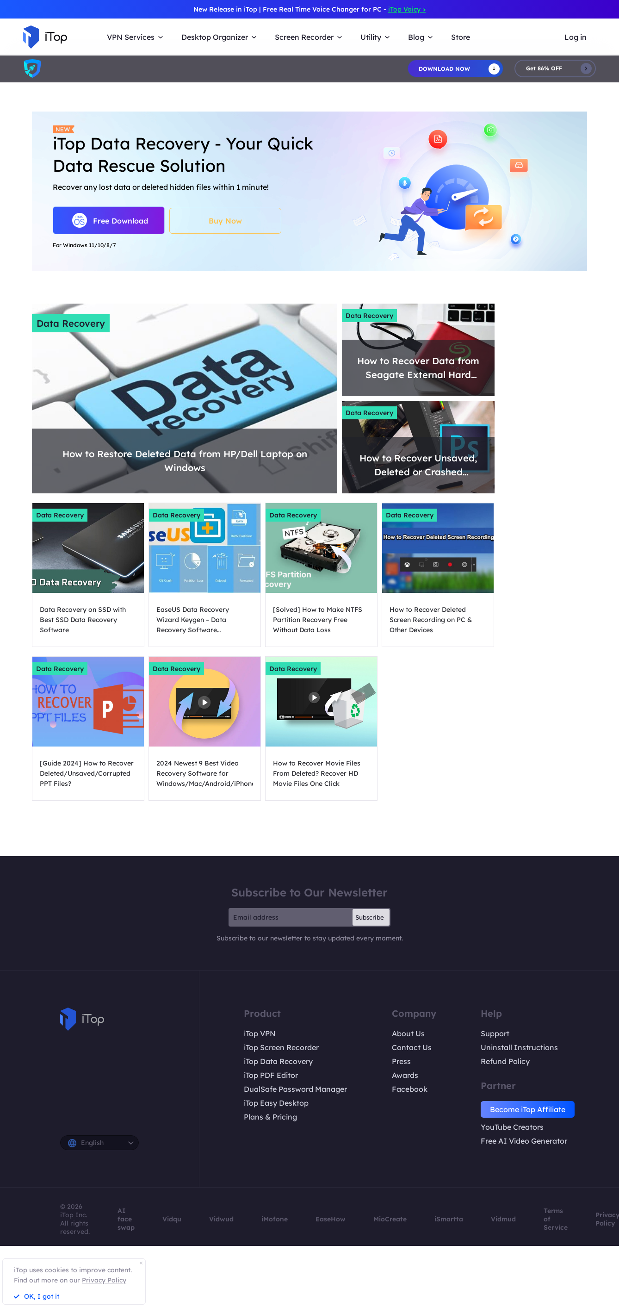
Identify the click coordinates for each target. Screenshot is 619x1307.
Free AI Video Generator (524, 1140)
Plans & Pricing (270, 1116)
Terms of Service (556, 1219)
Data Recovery (71, 323)
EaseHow (331, 1219)
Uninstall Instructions (519, 1047)
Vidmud (503, 1219)
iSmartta (448, 1219)
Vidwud (221, 1219)
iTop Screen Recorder (281, 1047)
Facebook (409, 1089)
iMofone (274, 1219)
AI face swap (126, 1219)
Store (460, 37)
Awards (405, 1075)
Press (401, 1061)
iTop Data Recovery (278, 1061)
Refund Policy (505, 1061)
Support (495, 1033)
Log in (575, 37)
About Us (408, 1033)
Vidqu (171, 1219)
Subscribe (369, 917)
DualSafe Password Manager (295, 1089)
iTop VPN (260, 1033)
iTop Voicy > (407, 9)
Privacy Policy (104, 1280)
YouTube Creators (512, 1127)
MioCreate (390, 1219)
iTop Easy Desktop (276, 1103)
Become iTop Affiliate (527, 1109)
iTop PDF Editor (271, 1075)
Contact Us (412, 1047)
